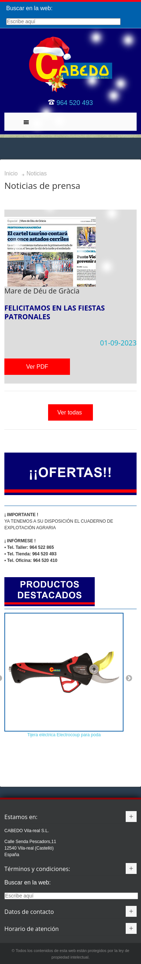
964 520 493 (74, 102)
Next (129, 678)
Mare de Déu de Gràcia (41, 291)
